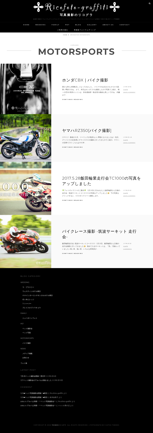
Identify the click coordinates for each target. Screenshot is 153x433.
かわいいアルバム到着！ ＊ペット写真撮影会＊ (38, 401)
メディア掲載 (27, 353)
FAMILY (56, 25)
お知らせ (25, 358)
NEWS (23, 349)
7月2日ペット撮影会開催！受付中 (32, 376)
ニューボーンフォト (29, 318)
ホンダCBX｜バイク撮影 (85, 80)
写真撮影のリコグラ (76, 15)
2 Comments (127, 249)
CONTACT (125, 25)
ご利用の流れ (62, 30)
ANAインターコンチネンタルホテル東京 (37, 295)
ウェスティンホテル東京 (31, 291)
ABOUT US (108, 25)
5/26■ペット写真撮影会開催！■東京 (33, 393)
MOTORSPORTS (27, 338)
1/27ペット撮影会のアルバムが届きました (36, 380)
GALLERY (92, 25)
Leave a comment (129, 92)
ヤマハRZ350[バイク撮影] (87, 130)
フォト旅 (23, 363)
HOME (26, 25)
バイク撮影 (26, 343)
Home (65, 35)
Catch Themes (112, 425)
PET (67, 25)
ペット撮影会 (27, 329)
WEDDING (40, 25)
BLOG (78, 25)
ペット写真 (26, 333)
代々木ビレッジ (28, 299)
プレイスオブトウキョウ (31, 308)
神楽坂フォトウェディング (85, 30)
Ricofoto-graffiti (56, 393)
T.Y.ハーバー (26, 304)
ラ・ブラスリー (28, 287)
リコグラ (125, 89)
